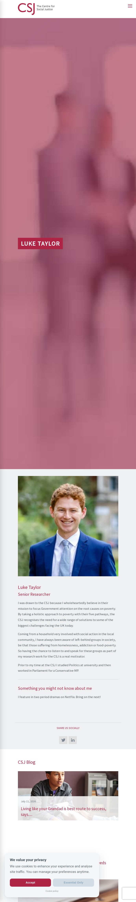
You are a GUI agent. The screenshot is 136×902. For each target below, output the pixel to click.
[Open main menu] (130, 6)
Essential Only (73, 882)
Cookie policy (51, 891)
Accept (30, 882)
